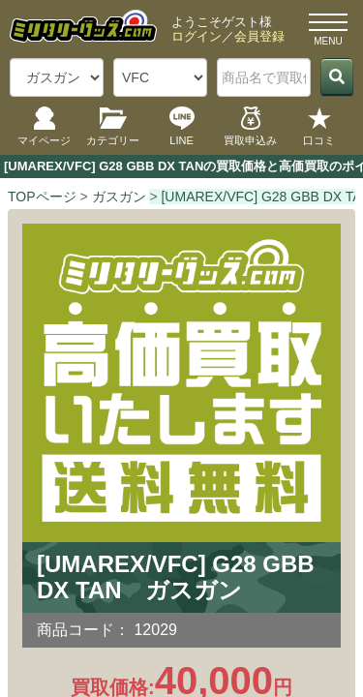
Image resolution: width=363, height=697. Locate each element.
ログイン (196, 36)
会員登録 (259, 36)
